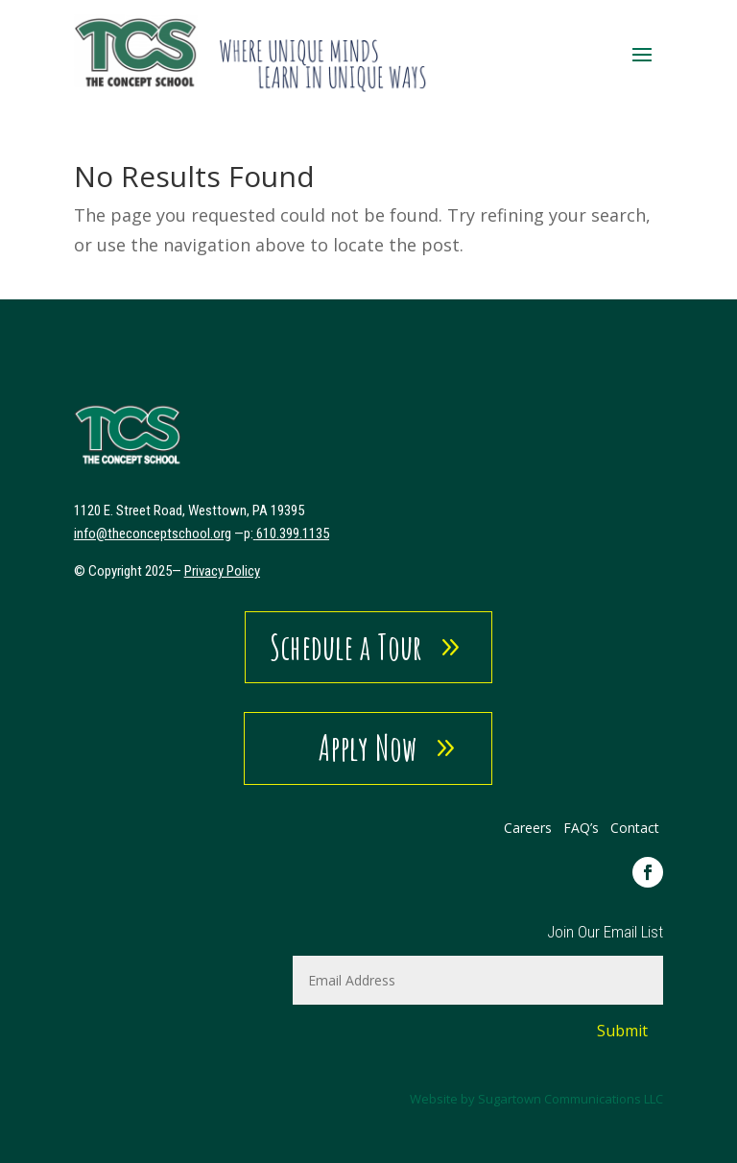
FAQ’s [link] (583, 828)
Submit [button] (622, 1030)
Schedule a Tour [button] (346, 647)
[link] (251, 53)
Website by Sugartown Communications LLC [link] (536, 1098)
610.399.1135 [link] (292, 533)
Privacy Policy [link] (222, 571)
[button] (642, 52)
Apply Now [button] (368, 747)
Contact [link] (634, 828)
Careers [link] (528, 828)
